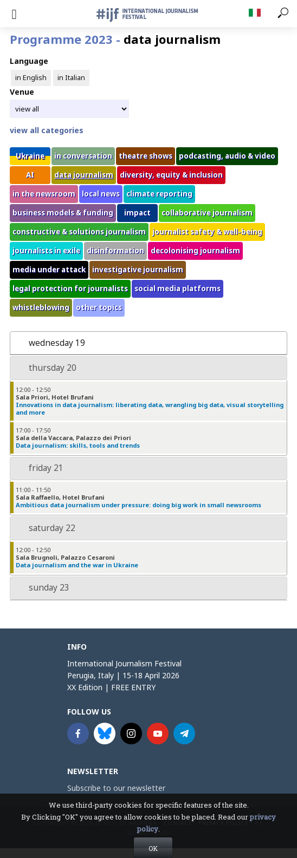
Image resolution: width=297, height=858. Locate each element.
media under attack (49, 269)
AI (30, 175)
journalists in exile (46, 251)
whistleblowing (40, 307)
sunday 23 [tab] (42, 587)
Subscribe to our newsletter (116, 788)
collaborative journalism (207, 213)
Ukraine (30, 156)
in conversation (83, 156)
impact (137, 213)
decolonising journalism (195, 251)
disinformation (115, 251)
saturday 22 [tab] (45, 528)
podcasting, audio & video (227, 156)
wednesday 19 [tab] (50, 343)
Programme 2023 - (115, 39)
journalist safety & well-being (207, 232)
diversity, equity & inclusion (171, 175)
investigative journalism (137, 269)
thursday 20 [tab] (45, 368)
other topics (99, 307)
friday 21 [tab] (39, 468)
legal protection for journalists (70, 288)
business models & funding (62, 213)
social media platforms (177, 288)
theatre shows (145, 156)
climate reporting (159, 194)
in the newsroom (43, 194)
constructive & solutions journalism (79, 232)
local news (101, 194)
